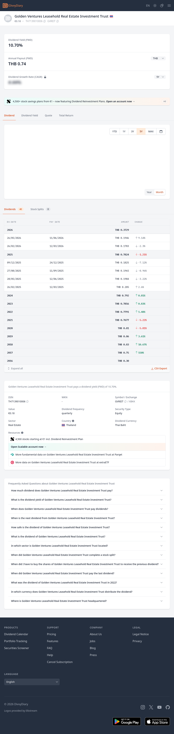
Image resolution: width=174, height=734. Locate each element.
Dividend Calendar (16, 634)
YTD (114, 131)
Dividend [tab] (9, 115)
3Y (132, 131)
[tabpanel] (87, 162)
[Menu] (169, 5)
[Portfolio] (162, 5)
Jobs (92, 641)
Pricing (51, 634)
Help (50, 655)
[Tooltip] (72, 421)
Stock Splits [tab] (40, 209)
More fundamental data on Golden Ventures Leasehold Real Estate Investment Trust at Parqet (68, 454)
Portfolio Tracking (15, 641)
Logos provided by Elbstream (20, 710)
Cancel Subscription (60, 662)
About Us (96, 634)
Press (93, 655)
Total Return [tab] (66, 115)
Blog (93, 648)
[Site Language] (148, 5)
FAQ (49, 648)
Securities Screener (16, 648)
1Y (124, 131)
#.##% (14, 82)
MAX (151, 131)
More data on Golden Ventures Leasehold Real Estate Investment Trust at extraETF (62, 462)
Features (52, 641)
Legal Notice (141, 634)
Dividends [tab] (14, 209)
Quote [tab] (48, 115)
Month (159, 192)
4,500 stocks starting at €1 (49, 439)
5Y (141, 131)
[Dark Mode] (155, 5)
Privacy (137, 641)
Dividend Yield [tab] (29, 115)
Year (149, 192)
